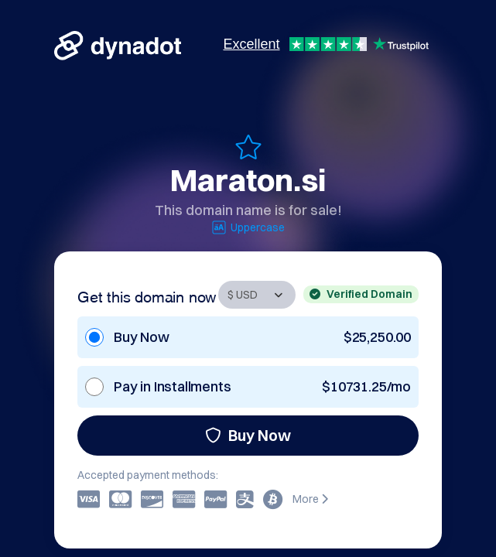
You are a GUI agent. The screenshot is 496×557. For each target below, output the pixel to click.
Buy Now (248, 435)
